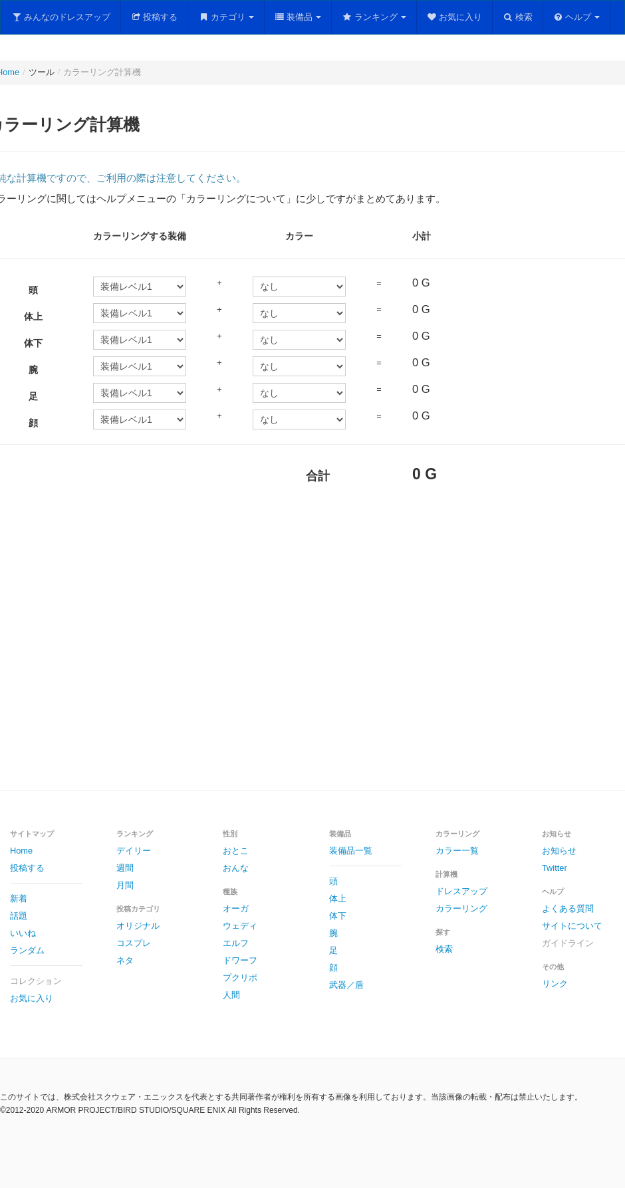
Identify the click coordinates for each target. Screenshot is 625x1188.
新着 (18, 898)
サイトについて (572, 926)
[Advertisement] (238, 650)
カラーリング (461, 908)
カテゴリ (226, 17)
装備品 (298, 17)
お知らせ (559, 851)
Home (21, 851)
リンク (555, 984)
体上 (337, 898)
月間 (125, 885)
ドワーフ (240, 960)
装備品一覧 (350, 851)
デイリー (133, 851)
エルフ (236, 943)
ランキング (374, 17)
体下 (337, 916)
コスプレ (133, 943)
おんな (236, 868)
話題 (18, 916)
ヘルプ (576, 17)
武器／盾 (346, 985)
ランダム (27, 950)
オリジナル (138, 926)
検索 (518, 17)
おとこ (236, 851)
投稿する (154, 17)
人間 (231, 995)
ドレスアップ (461, 891)
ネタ (125, 960)
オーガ (236, 908)
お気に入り (455, 17)
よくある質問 (568, 908)
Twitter (554, 868)
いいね (23, 933)
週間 (125, 868)
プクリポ (240, 978)
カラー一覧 (457, 851)
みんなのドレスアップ (60, 17)
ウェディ (240, 926)
